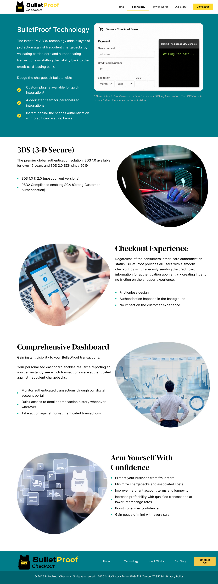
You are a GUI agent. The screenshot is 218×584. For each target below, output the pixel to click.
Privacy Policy (175, 576)
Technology (137, 6)
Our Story (180, 6)
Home (120, 6)
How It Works (160, 6)
